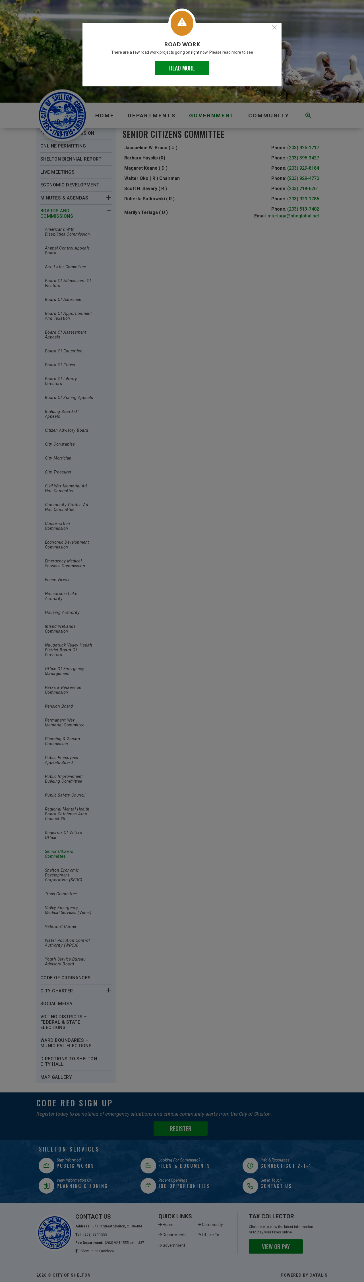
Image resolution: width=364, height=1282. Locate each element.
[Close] (274, 27)
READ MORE (182, 68)
